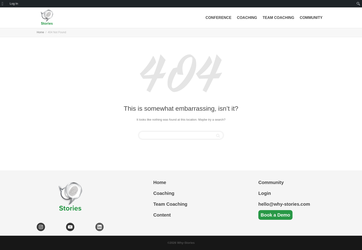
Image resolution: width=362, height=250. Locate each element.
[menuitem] (4, 3)
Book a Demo (275, 214)
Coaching (247, 18)
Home (159, 182)
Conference (218, 18)
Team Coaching (278, 18)
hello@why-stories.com (284, 204)
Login (264, 193)
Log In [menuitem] (14, 3)
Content (162, 214)
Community (311, 18)
